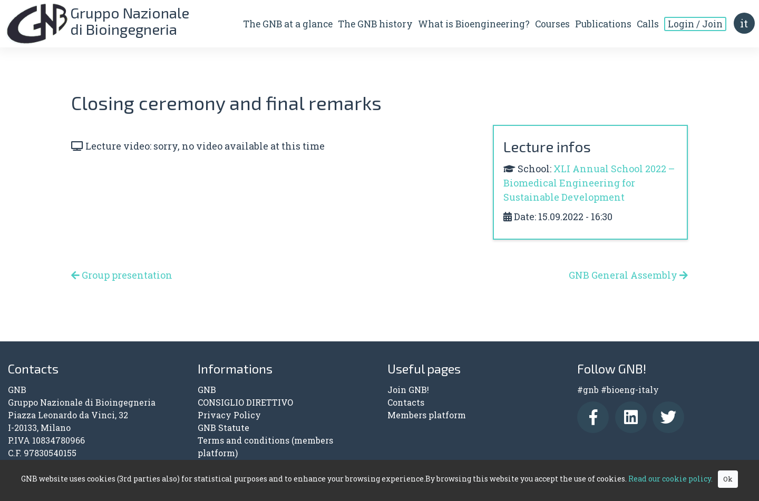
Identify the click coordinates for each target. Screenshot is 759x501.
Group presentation (121, 275)
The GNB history (374, 24)
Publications (603, 24)
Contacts (405, 402)
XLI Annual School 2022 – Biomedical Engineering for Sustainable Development (589, 182)
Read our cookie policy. (670, 479)
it (744, 24)
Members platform (426, 414)
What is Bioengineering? (473, 24)
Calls (647, 24)
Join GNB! (408, 389)
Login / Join (694, 24)
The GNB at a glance (287, 24)
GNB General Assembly (628, 275)
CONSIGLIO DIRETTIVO (245, 402)
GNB (207, 389)
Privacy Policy (229, 414)
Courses (551, 24)
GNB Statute (223, 427)
